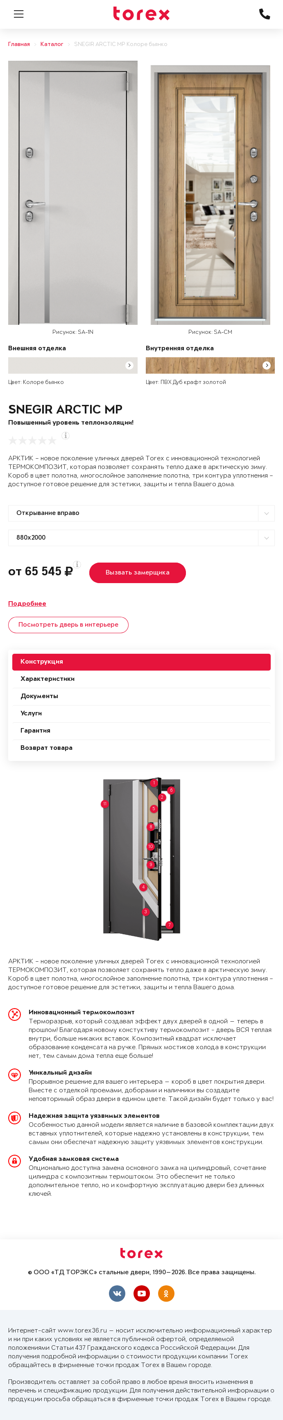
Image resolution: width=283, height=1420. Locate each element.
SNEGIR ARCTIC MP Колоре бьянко (121, 44)
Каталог (52, 44)
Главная (19, 44)
